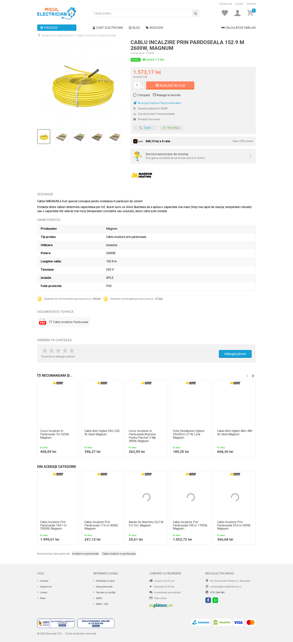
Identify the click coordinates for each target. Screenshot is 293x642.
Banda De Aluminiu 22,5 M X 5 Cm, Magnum (146, 523)
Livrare (239, 3)
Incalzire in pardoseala (57, 35)
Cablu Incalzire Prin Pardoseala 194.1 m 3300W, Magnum (53, 525)
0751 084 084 (217, 592)
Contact (251, 3)
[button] (253, 376)
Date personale (103, 586)
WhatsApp (171, 128)
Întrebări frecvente (146, 119)
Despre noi (226, 3)
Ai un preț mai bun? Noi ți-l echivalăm (157, 103)
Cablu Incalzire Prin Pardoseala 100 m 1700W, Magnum (190, 525)
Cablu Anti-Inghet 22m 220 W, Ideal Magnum (102, 432)
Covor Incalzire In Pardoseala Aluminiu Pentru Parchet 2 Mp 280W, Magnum (142, 436)
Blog (134, 27)
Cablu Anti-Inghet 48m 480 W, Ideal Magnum (234, 432)
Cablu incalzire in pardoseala (96, 35)
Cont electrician (107, 27)
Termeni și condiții (105, 592)
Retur (42, 598)
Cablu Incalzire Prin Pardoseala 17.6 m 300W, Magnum (101, 525)
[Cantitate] (137, 85)
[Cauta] (195, 13)
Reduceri (154, 27)
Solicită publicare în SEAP (150, 108)
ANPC (98, 598)
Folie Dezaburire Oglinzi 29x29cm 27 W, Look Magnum (188, 434)
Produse (48, 27)
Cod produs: (138, 53)
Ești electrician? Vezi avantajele (154, 113)
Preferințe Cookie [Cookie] (105, 580)
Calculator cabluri (238, 27)
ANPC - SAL (102, 604)
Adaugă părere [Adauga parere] (235, 354)
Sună (145, 128)
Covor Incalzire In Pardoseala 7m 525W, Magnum (54, 434)
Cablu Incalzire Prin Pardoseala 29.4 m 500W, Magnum (234, 525)
